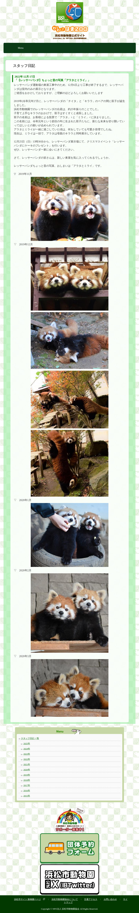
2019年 (26, 775)
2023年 (26, 754)
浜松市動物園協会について (65, 899)
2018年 (26, 780)
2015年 (26, 795)
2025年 (26, 743)
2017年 (26, 785)
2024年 (26, 748)
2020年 (26, 769)
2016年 (26, 790)
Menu (21, 48)
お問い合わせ (110, 899)
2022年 (26, 759)
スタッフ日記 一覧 (30, 738)
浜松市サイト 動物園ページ (27, 899)
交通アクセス (90, 899)
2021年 (26, 764)
